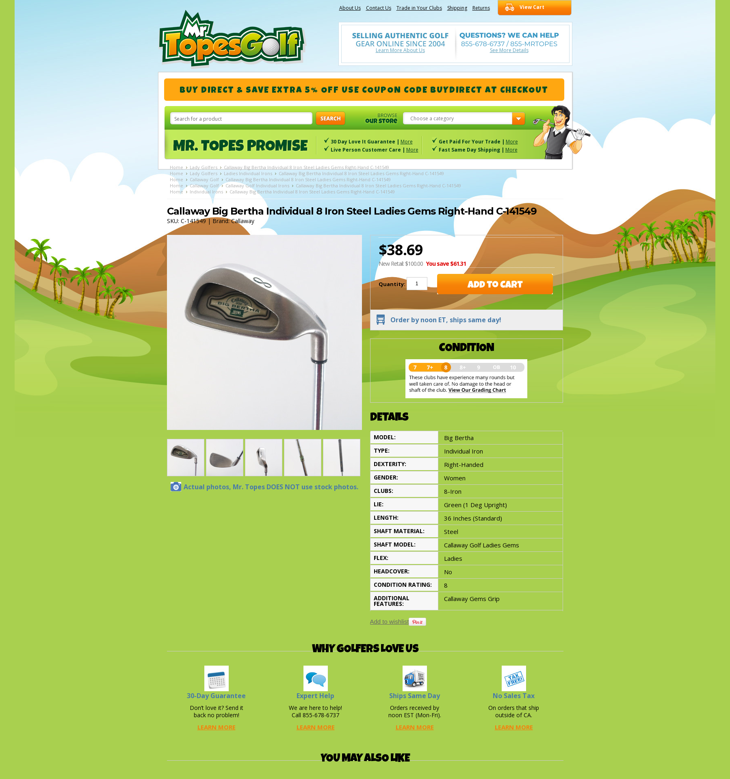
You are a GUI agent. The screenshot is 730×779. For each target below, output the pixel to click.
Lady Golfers (203, 167)
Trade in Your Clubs (419, 7)
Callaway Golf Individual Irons (257, 185)
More (407, 141)
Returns (481, 7)
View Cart (532, 7)
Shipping (457, 7)
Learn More (216, 727)
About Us (350, 7)
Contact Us (378, 7)
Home (176, 167)
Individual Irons (206, 192)
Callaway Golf (204, 179)
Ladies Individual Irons (248, 173)
